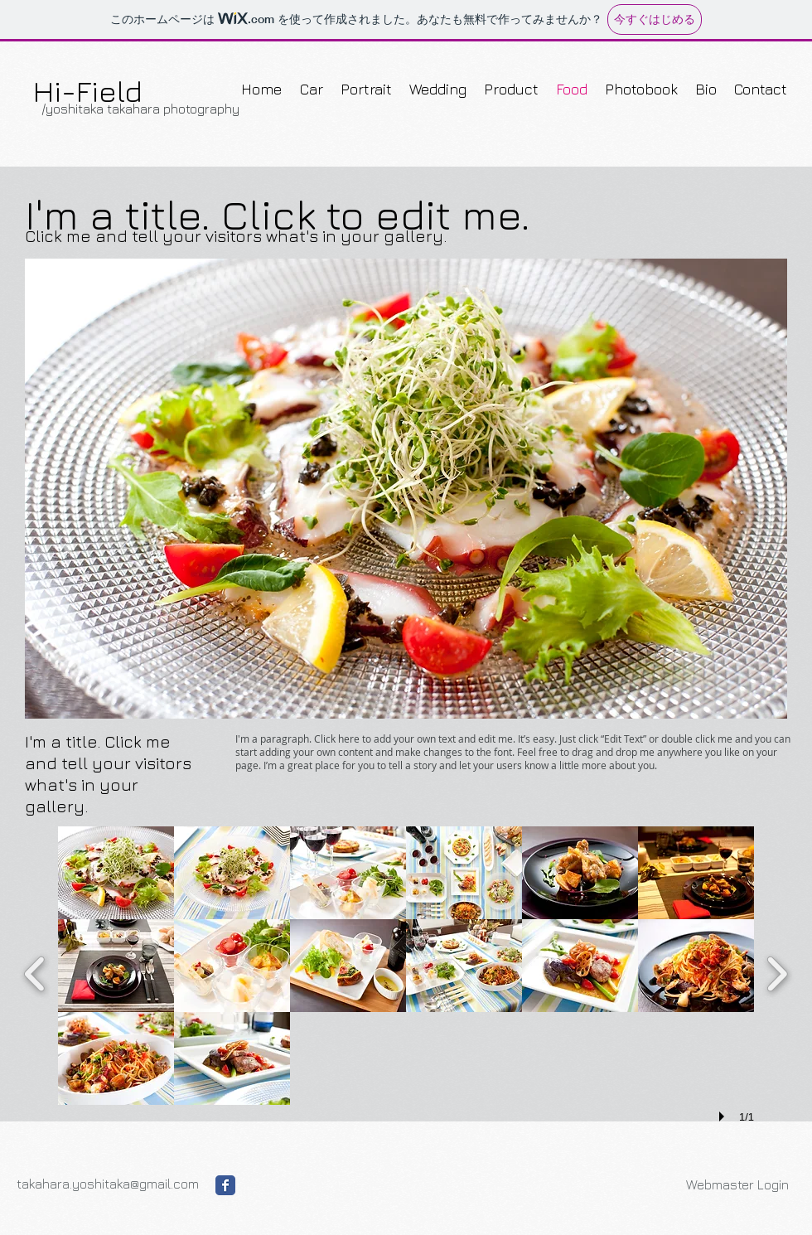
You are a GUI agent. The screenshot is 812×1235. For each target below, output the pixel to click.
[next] (776, 972)
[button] (406, 489)
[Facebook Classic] (225, 1185)
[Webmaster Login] (737, 1184)
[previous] (35, 972)
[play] (724, 1116)
